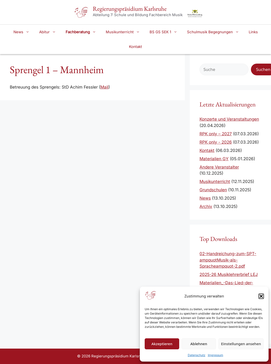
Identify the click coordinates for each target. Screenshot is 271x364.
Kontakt (135, 46)
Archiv (206, 206)
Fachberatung (83, 32)
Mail (104, 87)
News (23, 32)
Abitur (50, 32)
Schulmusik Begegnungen (215, 32)
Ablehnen (198, 343)
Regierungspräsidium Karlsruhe (130, 8)
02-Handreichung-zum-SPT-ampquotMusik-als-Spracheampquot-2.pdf (228, 260)
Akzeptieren (161, 343)
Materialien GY (214, 158)
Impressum (215, 355)
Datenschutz (196, 355)
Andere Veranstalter (219, 167)
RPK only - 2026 (216, 142)
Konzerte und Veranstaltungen (229, 119)
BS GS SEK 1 (166, 32)
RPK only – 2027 (216, 133)
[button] (261, 296)
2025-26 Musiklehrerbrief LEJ (229, 274)
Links (253, 32)
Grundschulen (213, 189)
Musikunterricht (125, 32)
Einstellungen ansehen (241, 343)
